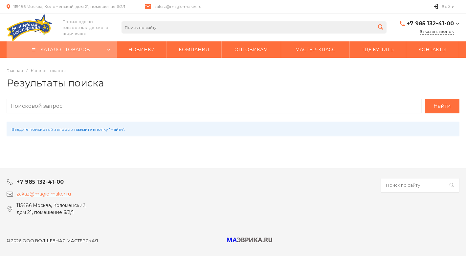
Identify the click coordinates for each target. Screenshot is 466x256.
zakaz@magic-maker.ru (178, 6)
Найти (442, 106)
